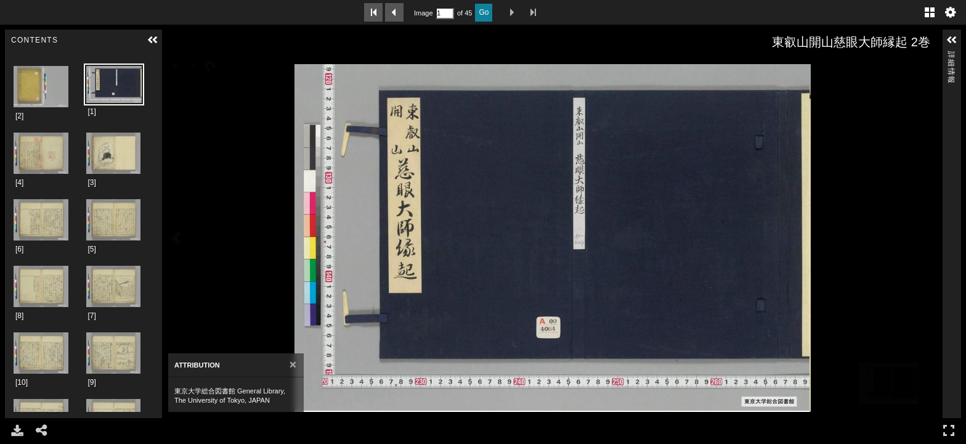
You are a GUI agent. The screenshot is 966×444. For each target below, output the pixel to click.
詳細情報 (951, 56)
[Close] (293, 365)
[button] (153, 40)
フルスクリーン (949, 430)
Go (484, 12)
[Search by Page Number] (445, 13)
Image (423, 13)
